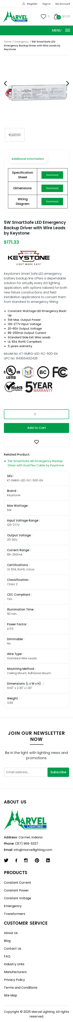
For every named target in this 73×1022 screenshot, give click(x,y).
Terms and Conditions (20, 987)
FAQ (7, 956)
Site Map (10, 995)
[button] (36, 442)
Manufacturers (15, 972)
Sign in (46, 4)
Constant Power (16, 890)
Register (32, 4)
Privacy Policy (14, 980)
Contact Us (12, 948)
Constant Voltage (17, 898)
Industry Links (14, 964)
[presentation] (5, 83)
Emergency (21, 42)
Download (52, 175)
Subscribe (58, 772)
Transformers (14, 914)
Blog (7, 940)
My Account (62, 4)
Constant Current (17, 882)
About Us (11, 933)
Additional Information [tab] (28, 159)
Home (7, 42)
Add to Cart (36, 428)
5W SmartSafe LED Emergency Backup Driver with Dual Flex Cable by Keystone (36, 463)
